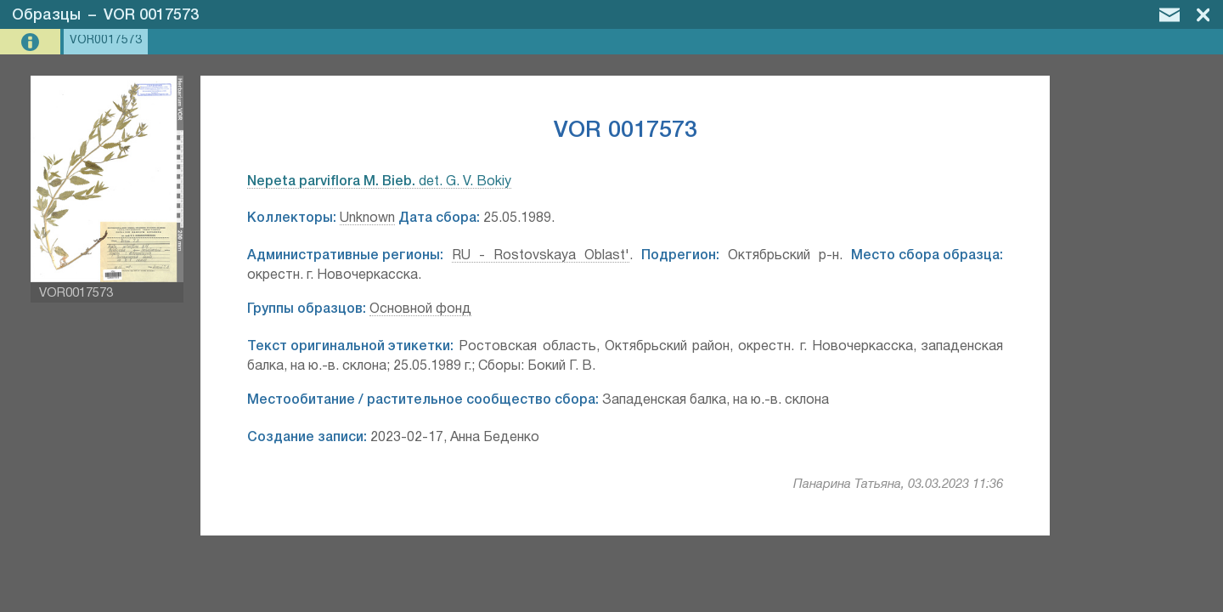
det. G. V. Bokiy (379, 182)
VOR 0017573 (151, 15)
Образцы (46, 15)
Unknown (367, 218)
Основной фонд (420, 309)
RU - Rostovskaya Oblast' (540, 256)
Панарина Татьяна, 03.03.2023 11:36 (898, 484)
